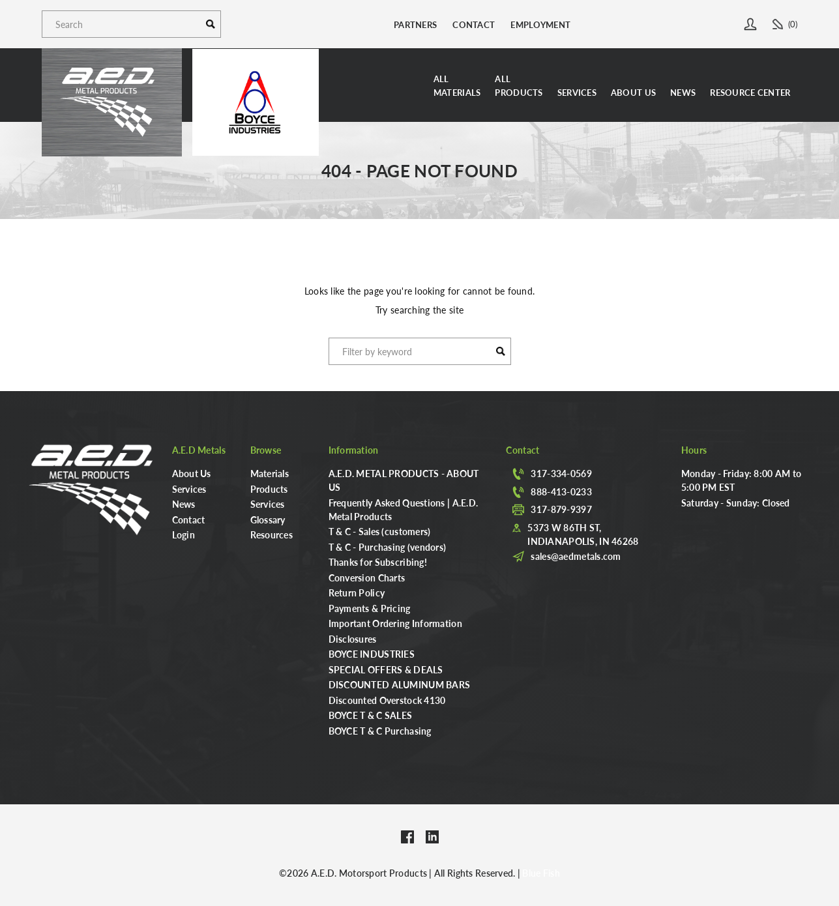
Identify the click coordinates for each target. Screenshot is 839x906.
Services (576, 92)
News (683, 92)
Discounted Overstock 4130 (387, 700)
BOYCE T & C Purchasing (380, 730)
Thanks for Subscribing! (378, 561)
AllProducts (518, 85)
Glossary (268, 519)
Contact (473, 24)
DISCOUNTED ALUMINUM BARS (400, 684)
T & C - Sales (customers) (380, 531)
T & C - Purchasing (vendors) (388, 546)
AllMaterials (457, 85)
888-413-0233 (561, 491)
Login (183, 534)
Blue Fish (541, 872)
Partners (415, 24)
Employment (540, 24)
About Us (633, 92)
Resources (271, 534)
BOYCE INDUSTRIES (372, 653)
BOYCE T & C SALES (371, 715)
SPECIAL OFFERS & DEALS (386, 669)
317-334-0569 (561, 473)
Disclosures (353, 638)
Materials (269, 473)
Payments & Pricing (370, 608)
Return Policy (357, 592)
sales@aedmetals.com (576, 556)
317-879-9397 (561, 509)
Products (269, 488)
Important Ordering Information (395, 623)
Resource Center (750, 92)
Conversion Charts (367, 577)
